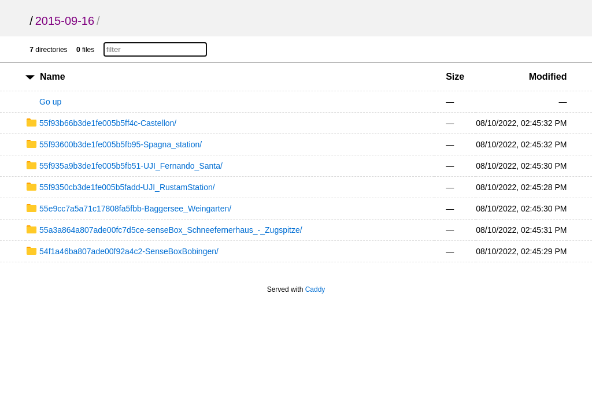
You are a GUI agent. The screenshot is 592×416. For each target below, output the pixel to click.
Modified (548, 76)
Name (52, 76)
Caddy (315, 289)
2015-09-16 (64, 20)
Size (455, 76)
